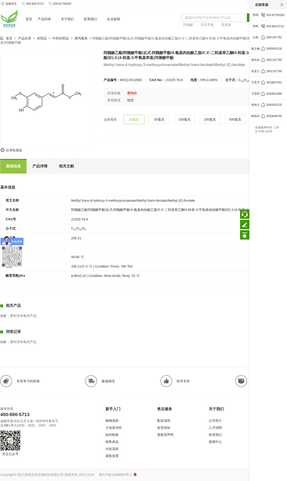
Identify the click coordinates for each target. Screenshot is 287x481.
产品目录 (24, 38)
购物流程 (112, 420)
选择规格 (110, 119)
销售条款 (112, 442)
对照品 (42, 38)
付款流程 (112, 449)
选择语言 (8, 3)
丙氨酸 (188, 25)
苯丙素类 (81, 38)
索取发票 (112, 456)
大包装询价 (113, 428)
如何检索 (112, 435)
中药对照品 (60, 38)
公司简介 (215, 420)
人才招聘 (215, 428)
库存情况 (113, 100)
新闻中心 (215, 442)
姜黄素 (226, 25)
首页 (9, 38)
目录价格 (113, 93)
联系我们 (215, 435)
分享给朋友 (14, 150)
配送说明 (163, 420)
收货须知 (163, 428)
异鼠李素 (207, 25)
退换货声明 (165, 435)
